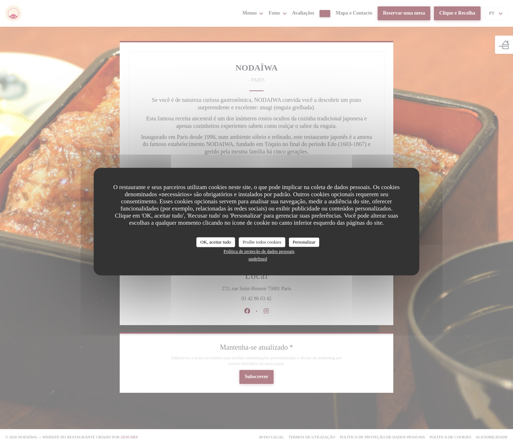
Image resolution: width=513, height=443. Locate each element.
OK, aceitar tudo (215, 242)
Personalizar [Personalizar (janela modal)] (303, 242)
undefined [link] (258, 258)
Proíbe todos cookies (262, 242)
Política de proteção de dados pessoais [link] (259, 251)
